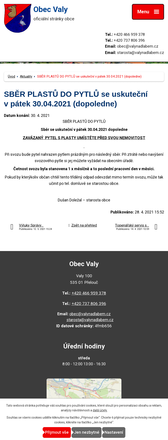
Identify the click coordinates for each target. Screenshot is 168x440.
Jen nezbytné (86, 432)
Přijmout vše (57, 432)
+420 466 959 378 (129, 34)
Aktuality (26, 76)
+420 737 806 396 (129, 40)
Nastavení (114, 432)
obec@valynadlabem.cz (137, 46)
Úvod (11, 76)
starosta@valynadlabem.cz (140, 52)
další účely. (100, 410)
